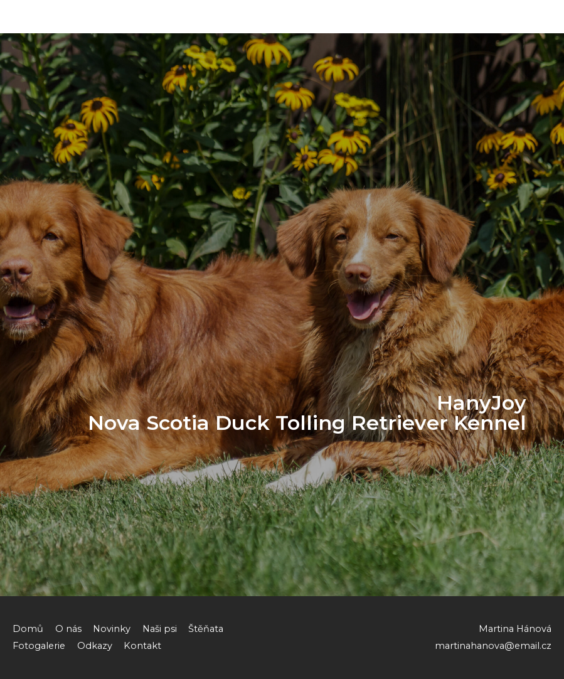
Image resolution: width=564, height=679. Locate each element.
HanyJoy (41, 16)
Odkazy (94, 645)
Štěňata (205, 628)
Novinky (111, 628)
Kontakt (142, 645)
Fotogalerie (39, 645)
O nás (68, 628)
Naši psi (159, 628)
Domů (28, 628)
